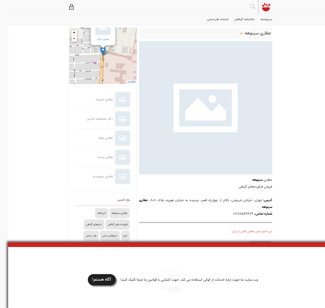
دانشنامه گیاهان (236, 19)
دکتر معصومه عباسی (92, 118)
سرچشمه (258, 19)
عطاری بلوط (98, 138)
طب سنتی (83, 236)
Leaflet (124, 82)
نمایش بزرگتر (95, 39)
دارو (117, 236)
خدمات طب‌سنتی (210, 19)
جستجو (245, 7)
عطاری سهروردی (95, 176)
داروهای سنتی (101, 236)
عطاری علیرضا (96, 99)
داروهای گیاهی (86, 224)
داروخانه (93, 213)
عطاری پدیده (97, 157)
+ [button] (66, 32)
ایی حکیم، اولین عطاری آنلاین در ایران (243, 231)
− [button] (66, 39)
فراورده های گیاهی (109, 224)
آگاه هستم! (93, 280)
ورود (63, 7)
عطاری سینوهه (111, 213)
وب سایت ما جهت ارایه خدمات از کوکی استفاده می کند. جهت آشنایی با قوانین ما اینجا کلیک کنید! (181, 280)
